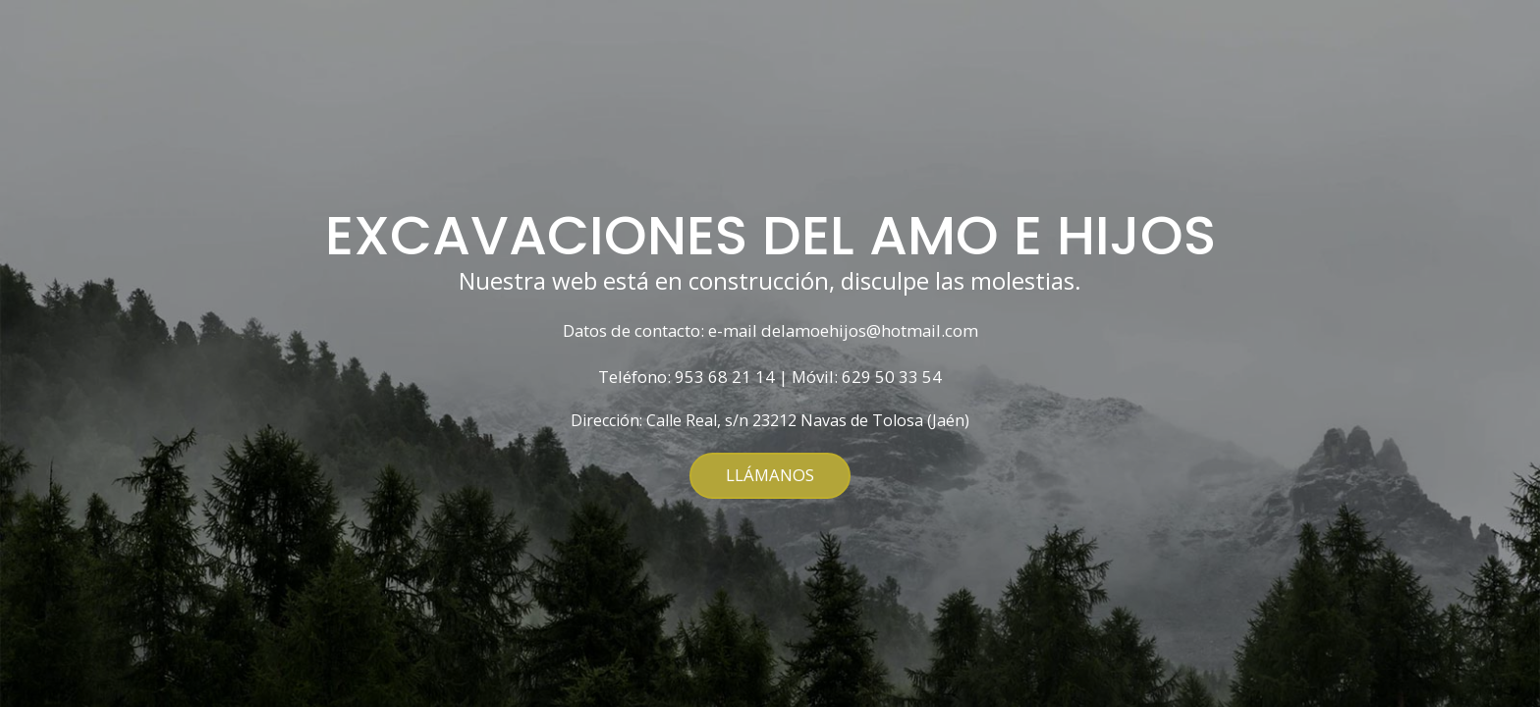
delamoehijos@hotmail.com (869, 331)
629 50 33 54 (892, 377)
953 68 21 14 (725, 377)
